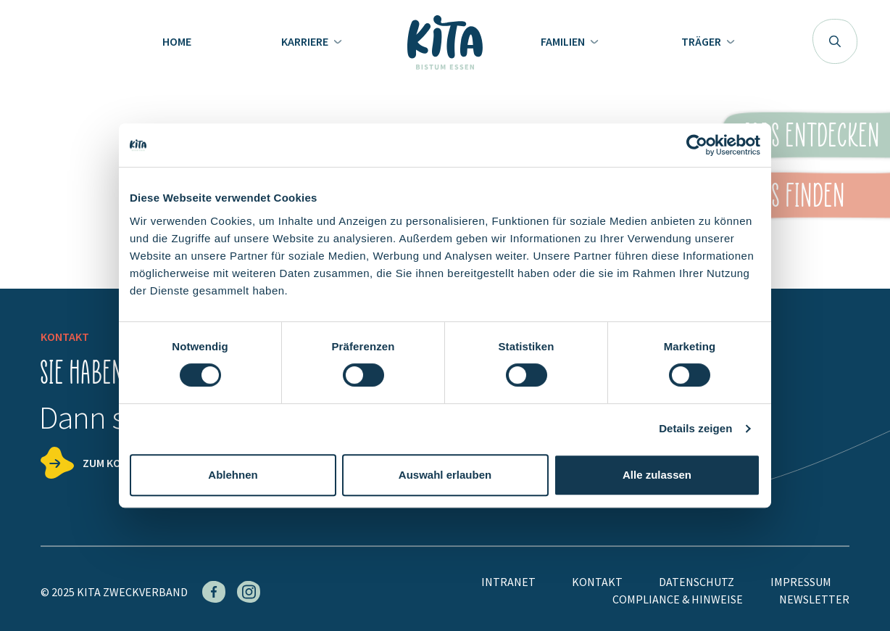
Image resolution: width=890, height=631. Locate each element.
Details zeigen (695, 428)
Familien (564, 41)
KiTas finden (789, 195)
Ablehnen (232, 475)
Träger (702, 41)
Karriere (305, 41)
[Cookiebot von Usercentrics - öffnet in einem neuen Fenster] (696, 145)
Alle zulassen (657, 475)
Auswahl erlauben (445, 475)
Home (176, 41)
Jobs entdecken (810, 135)
